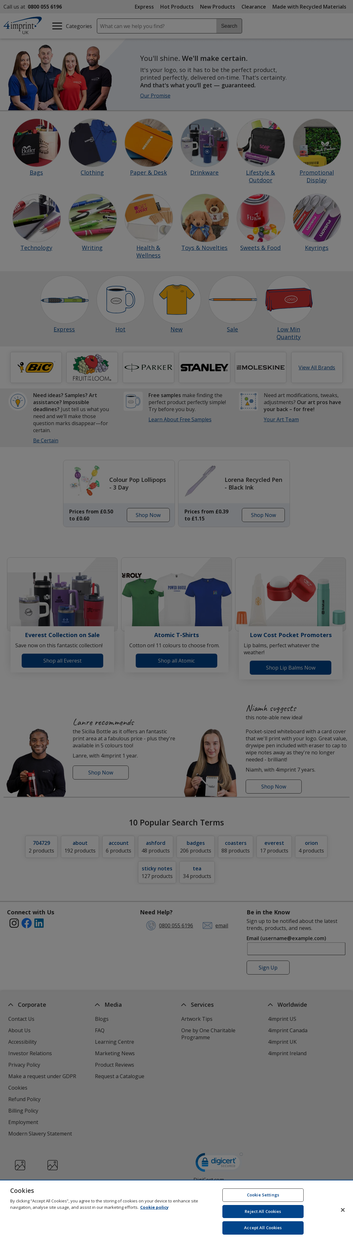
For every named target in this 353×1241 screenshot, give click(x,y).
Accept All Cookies (263, 1230)
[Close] (343, 1212)
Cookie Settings (263, 1197)
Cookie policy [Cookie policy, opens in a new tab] (154, 1209)
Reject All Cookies (263, 1213)
